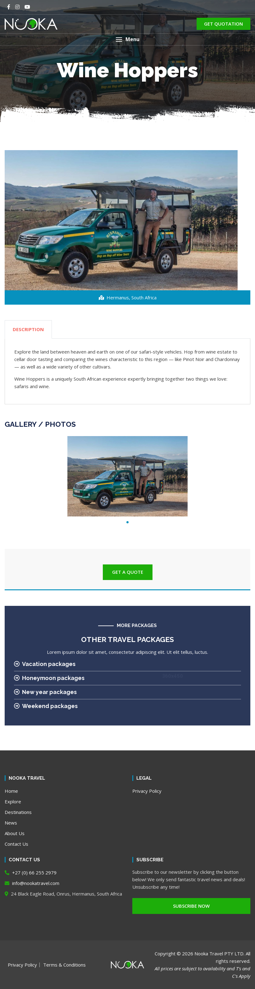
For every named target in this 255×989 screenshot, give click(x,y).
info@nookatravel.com (32, 883)
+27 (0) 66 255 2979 (31, 872)
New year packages (45, 692)
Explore (13, 801)
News (11, 823)
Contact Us (16, 844)
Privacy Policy (147, 791)
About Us (15, 833)
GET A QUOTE (127, 572)
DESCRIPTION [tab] (28, 329)
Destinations (18, 812)
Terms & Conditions (64, 965)
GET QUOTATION (223, 24)
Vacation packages (44, 664)
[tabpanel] (127, 476)
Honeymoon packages (49, 678)
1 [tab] (127, 522)
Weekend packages (46, 706)
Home (11, 791)
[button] (127, 39)
